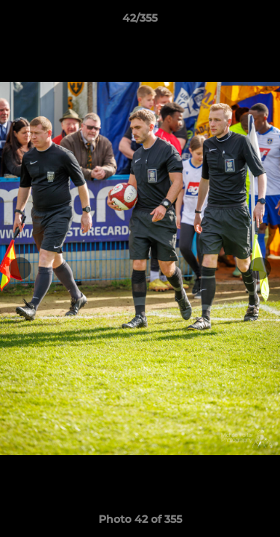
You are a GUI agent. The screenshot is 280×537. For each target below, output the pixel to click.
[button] (262, 21)
